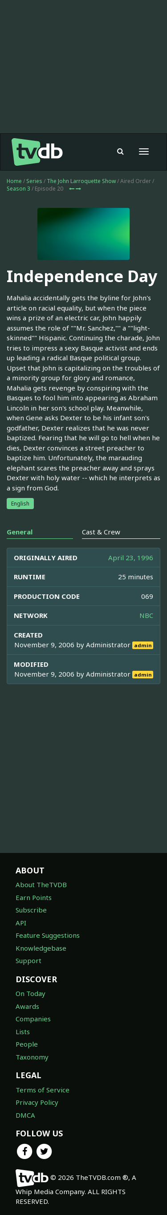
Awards (27, 1006)
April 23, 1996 (130, 557)
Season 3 (18, 188)
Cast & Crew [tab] (101, 531)
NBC (146, 615)
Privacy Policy (37, 1102)
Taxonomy (32, 1056)
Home (14, 181)
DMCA (25, 1115)
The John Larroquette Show (81, 181)
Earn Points (34, 897)
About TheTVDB (41, 884)
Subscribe (31, 909)
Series (34, 181)
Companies (33, 1018)
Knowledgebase (41, 948)
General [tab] (20, 531)
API (21, 922)
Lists (23, 1031)
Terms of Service (42, 1089)
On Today (30, 993)
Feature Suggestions (48, 935)
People (27, 1044)
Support (28, 960)
